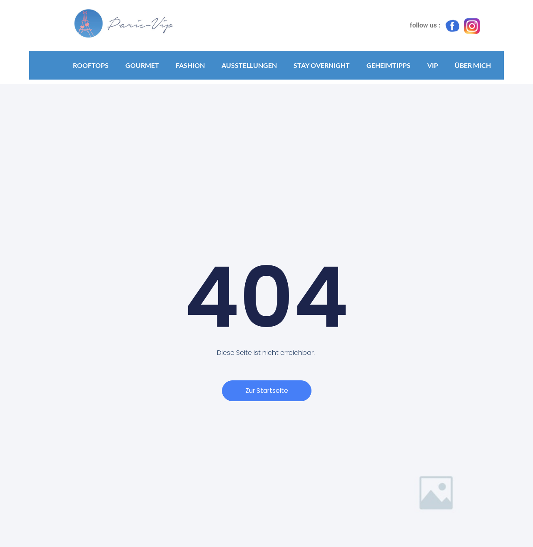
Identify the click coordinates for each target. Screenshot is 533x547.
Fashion (190, 65)
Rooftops (91, 65)
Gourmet (142, 65)
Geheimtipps (388, 65)
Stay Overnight (322, 65)
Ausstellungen (249, 65)
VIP (432, 65)
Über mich (473, 65)
